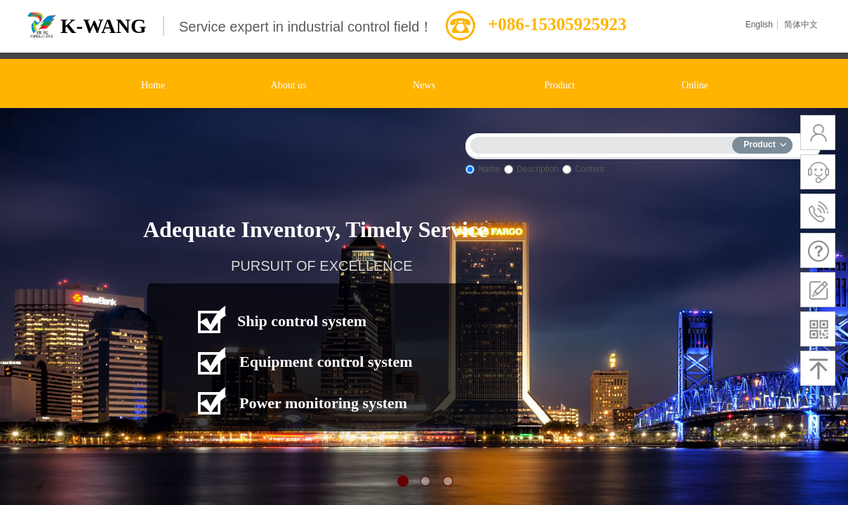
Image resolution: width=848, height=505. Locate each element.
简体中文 (801, 24)
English (759, 24)
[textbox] (604, 142)
